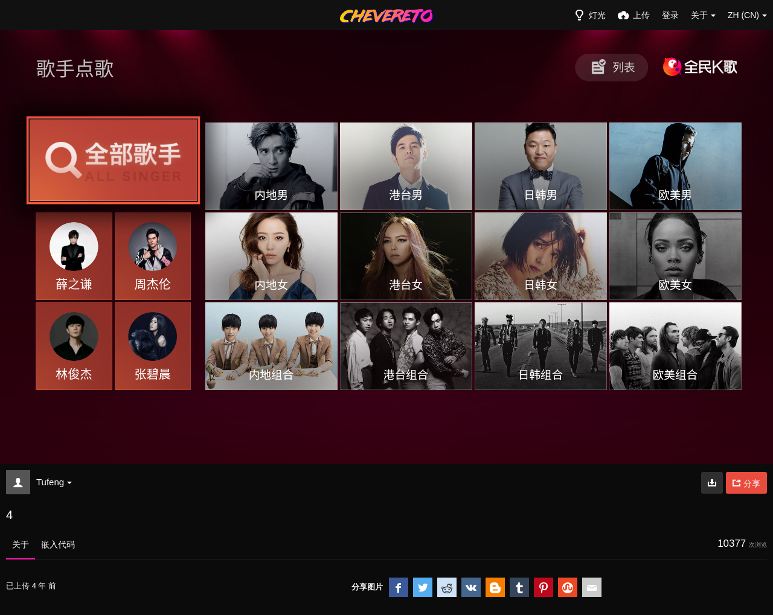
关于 (20, 544)
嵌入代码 (58, 544)
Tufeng (54, 482)
